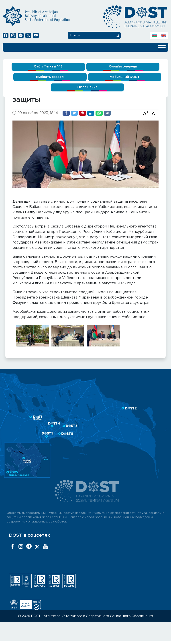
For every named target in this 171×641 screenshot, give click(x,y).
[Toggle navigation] (161, 47)
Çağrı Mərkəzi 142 (48, 66)
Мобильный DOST (125, 76)
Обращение (87, 87)
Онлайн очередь (123, 66)
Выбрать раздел (50, 76)
